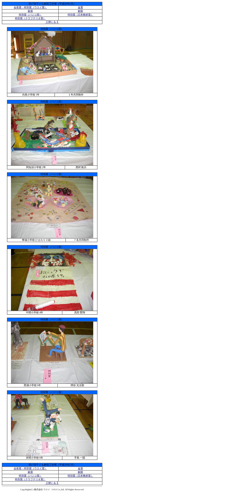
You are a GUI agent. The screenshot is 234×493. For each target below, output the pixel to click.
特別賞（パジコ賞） (30, 14)
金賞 (80, 7)
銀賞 (30, 11)
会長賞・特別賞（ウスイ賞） (30, 7)
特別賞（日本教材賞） (80, 14)
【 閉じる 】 (52, 22)
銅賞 (80, 11)
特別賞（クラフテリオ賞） (30, 18)
